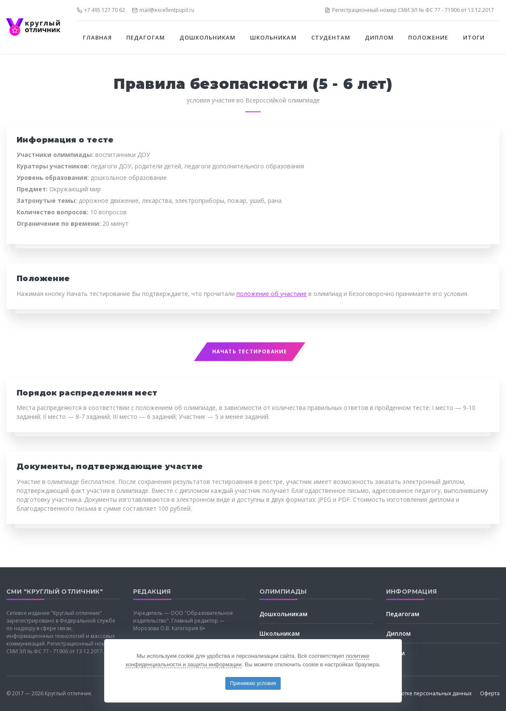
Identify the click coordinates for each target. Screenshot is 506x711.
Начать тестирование (249, 351)
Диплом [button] (379, 37)
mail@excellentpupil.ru (163, 10)
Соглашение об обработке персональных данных (407, 693)
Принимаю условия (253, 683)
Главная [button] (97, 37)
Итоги (395, 653)
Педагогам (402, 614)
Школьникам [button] (273, 37)
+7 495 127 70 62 (101, 10)
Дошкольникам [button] (207, 37)
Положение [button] (428, 37)
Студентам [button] (330, 37)
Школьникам (279, 633)
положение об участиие (271, 294)
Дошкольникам (283, 614)
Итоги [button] (474, 37)
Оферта (490, 693)
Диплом (398, 633)
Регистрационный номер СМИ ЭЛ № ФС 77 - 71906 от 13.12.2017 (409, 10)
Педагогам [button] (145, 37)
